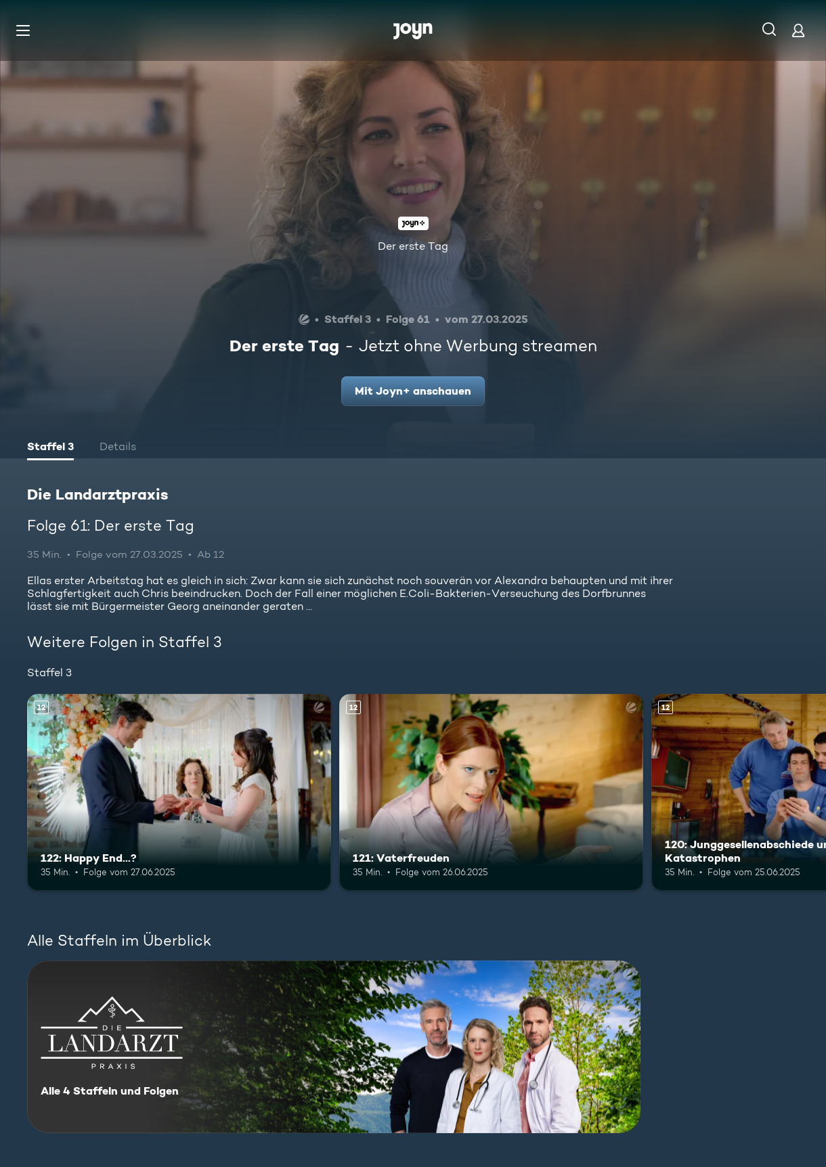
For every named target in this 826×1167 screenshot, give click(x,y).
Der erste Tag (413, 246)
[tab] (50, 448)
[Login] (798, 30)
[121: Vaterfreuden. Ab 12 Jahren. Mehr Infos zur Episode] (491, 792)
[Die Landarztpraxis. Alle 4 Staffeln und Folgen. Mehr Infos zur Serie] (333, 1047)
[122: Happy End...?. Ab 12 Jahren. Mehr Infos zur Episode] (179, 792)
